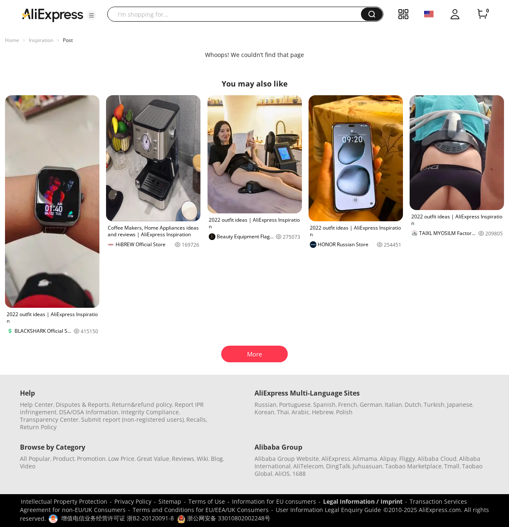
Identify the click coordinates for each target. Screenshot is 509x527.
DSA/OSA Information (89, 412)
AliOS (282, 474)
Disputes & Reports (82, 404)
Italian (393, 404)
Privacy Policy (132, 501)
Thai (283, 412)
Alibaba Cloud (437, 459)
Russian (265, 404)
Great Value (153, 459)
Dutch (413, 404)
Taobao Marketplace (413, 466)
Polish (344, 412)
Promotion (91, 459)
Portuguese (295, 404)
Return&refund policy (142, 404)
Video (27, 466)
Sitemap (169, 501)
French (347, 404)
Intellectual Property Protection (64, 501)
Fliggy (407, 459)
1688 (299, 474)
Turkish (434, 404)
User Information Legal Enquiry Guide (328, 510)
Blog (217, 459)
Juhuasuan (368, 466)
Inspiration (41, 40)
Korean (264, 412)
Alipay (388, 459)
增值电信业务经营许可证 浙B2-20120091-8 (117, 518)
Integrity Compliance (150, 412)
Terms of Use (206, 501)
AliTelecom (308, 466)
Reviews (183, 459)
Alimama (365, 459)
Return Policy (38, 427)
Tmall (452, 466)
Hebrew (323, 412)
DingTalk (338, 466)
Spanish (324, 404)
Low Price (121, 459)
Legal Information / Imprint (363, 501)
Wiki (202, 459)
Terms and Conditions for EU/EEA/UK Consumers (201, 510)
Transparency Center (49, 419)
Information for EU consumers (274, 501)
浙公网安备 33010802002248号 (223, 518)
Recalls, (197, 419)
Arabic (300, 412)
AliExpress (335, 459)
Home (12, 40)
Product (63, 459)
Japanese (459, 404)
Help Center (36, 404)
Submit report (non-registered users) (132, 419)
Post (68, 40)
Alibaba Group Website (286, 459)
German (371, 404)
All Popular (35, 459)
